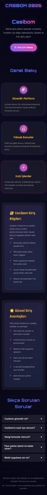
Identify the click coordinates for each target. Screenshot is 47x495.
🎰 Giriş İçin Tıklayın (23, 48)
